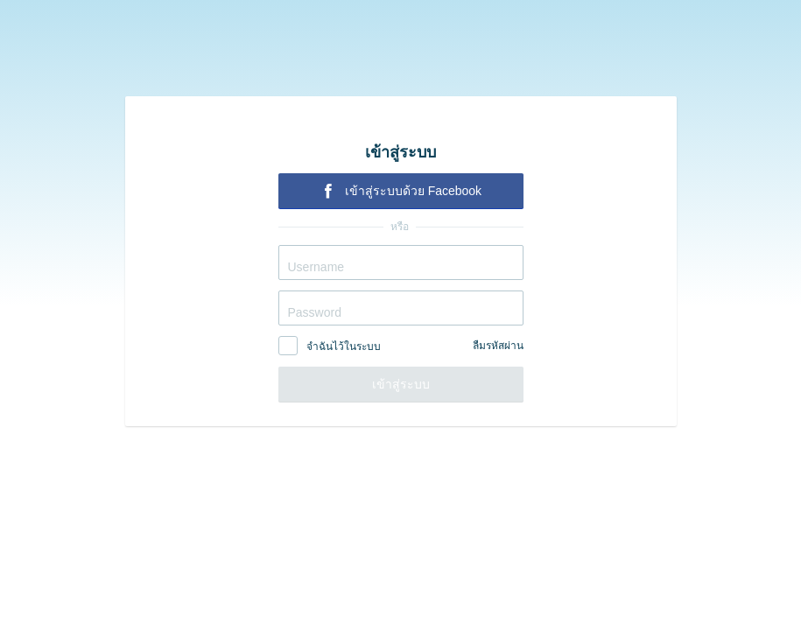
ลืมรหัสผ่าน (498, 345)
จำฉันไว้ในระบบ (343, 346)
